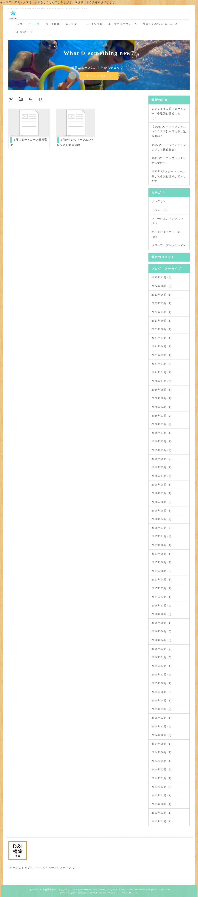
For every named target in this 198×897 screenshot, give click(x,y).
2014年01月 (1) (161, 778)
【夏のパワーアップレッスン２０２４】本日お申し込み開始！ (168, 131)
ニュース (34, 24)
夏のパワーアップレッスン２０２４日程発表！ (168, 147)
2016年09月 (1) (161, 622)
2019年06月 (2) (161, 458)
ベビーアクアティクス (59, 867)
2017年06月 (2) (161, 571)
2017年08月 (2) (161, 562)
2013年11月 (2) (161, 795)
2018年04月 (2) (161, 519)
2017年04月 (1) (161, 579)
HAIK (135, 893)
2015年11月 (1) (161, 674)
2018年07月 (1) (161, 493)
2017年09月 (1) (161, 553)
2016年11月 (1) (161, 605)
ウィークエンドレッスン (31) (167, 221)
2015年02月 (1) (161, 717)
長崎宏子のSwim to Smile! (160, 24)
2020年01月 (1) (161, 432)
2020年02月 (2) (161, 424)
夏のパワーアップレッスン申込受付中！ (168, 160)
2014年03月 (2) (161, 769)
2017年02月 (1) (161, 597)
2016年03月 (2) (161, 648)
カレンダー (72, 24)
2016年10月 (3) (161, 614)
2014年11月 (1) (161, 726)
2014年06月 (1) (161, 752)
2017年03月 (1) (161, 588)
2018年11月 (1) (161, 476)
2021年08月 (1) (161, 329)
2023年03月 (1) (161, 303)
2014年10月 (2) (161, 735)
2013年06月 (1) (161, 804)
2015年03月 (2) (161, 709)
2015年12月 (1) (161, 666)
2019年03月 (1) (161, 467)
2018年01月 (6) (161, 527)
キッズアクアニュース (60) (165, 234)
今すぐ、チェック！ (99, 75)
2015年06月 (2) (161, 692)
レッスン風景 (94, 24)
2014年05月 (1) (161, 761)
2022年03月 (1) (161, 312)
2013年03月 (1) (161, 812)
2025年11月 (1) (161, 277)
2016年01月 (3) (161, 657)
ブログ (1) (158, 201)
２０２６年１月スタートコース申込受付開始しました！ (168, 113)
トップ (18, 24)
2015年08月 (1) (161, 683)
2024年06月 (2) (161, 286)
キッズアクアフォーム (122, 24)
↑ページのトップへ (20, 867)
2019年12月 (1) (161, 441)
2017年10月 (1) (161, 545)
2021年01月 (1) (161, 372)
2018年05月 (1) (161, 510)
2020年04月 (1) (161, 407)
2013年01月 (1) (161, 821)
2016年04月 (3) (161, 640)
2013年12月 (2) (161, 787)
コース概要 (52, 24)
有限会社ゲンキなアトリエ (58, 889)
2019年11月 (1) (161, 450)
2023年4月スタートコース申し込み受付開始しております (168, 176)
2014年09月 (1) (161, 743)
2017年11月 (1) (161, 536)
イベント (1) (159, 210)
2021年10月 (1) (161, 320)
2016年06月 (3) (161, 631)
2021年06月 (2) (161, 346)
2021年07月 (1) (161, 338)
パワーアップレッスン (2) (168, 245)
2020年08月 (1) (161, 398)
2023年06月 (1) (161, 294)
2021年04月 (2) (161, 364)
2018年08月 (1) (161, 484)
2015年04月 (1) (161, 700)
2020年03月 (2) (161, 415)
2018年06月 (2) (161, 502)
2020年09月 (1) (161, 389)
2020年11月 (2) (161, 381)
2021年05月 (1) (161, 355)
